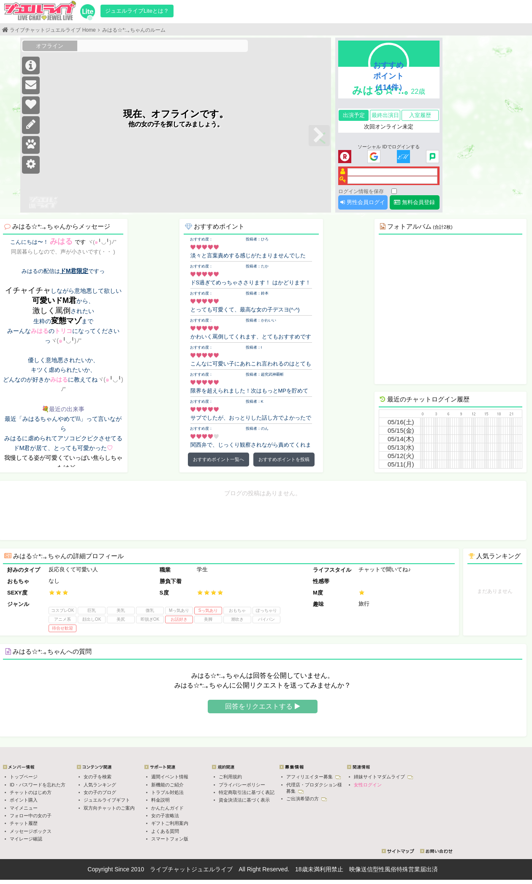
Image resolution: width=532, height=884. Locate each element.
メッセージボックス (31, 831)
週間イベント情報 (169, 776)
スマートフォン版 (169, 838)
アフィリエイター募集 (313, 776)
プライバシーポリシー (242, 784)
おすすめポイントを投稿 (283, 459)
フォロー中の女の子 (31, 815)
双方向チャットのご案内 (109, 807)
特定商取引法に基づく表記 (246, 792)
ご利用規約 (230, 776)
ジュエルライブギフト (107, 799)
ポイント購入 (24, 799)
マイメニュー (24, 807)
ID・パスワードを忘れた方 (37, 784)
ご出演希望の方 (306, 798)
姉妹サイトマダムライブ (383, 776)
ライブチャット (170, 869)
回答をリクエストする (262, 706)
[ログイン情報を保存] (394, 191)
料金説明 (160, 799)
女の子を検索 (97, 776)
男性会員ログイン (362, 204)
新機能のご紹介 (167, 784)
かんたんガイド (167, 807)
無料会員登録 (414, 202)
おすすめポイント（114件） (388, 76)
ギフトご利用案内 (169, 823)
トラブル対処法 (167, 792)
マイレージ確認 (26, 838)
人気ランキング (100, 784)
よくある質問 (165, 831)
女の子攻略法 (165, 815)
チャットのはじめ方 (31, 792)
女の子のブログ (100, 792)
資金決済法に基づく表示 (244, 799)
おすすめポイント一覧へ (218, 459)
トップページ (24, 776)
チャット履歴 (24, 823)
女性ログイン (368, 784)
